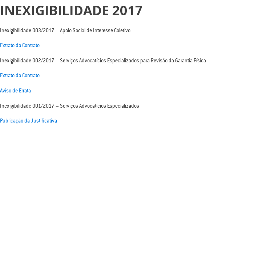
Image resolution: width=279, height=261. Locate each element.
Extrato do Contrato (20, 46)
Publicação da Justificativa (28, 121)
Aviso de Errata (15, 91)
